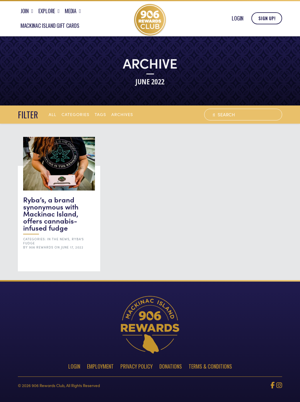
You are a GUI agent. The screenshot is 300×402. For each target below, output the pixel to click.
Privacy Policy (136, 366)
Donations (170, 366)
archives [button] (122, 114)
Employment (100, 366)
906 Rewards (41, 247)
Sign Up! (266, 20)
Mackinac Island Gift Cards (50, 27)
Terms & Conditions (210, 366)
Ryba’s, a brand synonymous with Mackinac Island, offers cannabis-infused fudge (51, 213)
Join (25, 12)
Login (237, 20)
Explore (46, 12)
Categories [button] (75, 114)
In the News (58, 239)
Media (70, 12)
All (52, 114)
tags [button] (100, 114)
